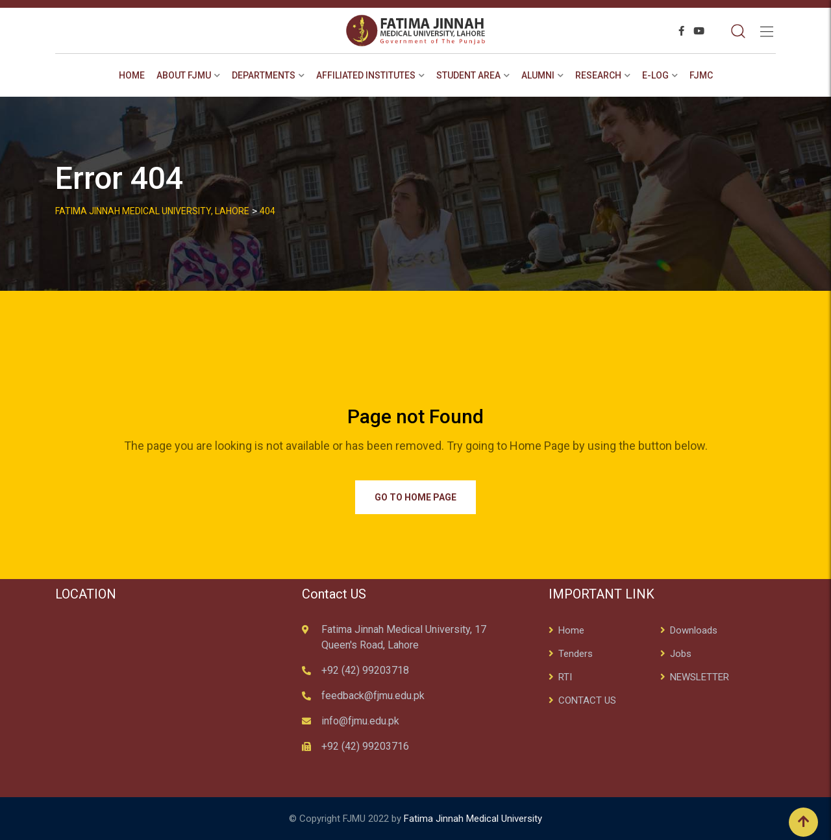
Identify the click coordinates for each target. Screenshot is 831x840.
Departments (263, 75)
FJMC (701, 75)
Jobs (680, 654)
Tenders (575, 654)
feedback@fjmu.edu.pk (373, 695)
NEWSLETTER (699, 677)
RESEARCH (598, 75)
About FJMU (183, 75)
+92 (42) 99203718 (365, 670)
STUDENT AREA (468, 75)
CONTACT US (587, 700)
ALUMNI (537, 75)
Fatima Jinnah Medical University (473, 818)
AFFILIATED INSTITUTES (366, 75)
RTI (565, 677)
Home (132, 75)
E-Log (655, 75)
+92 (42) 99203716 (365, 746)
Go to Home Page (415, 497)
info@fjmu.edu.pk (360, 721)
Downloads (693, 630)
